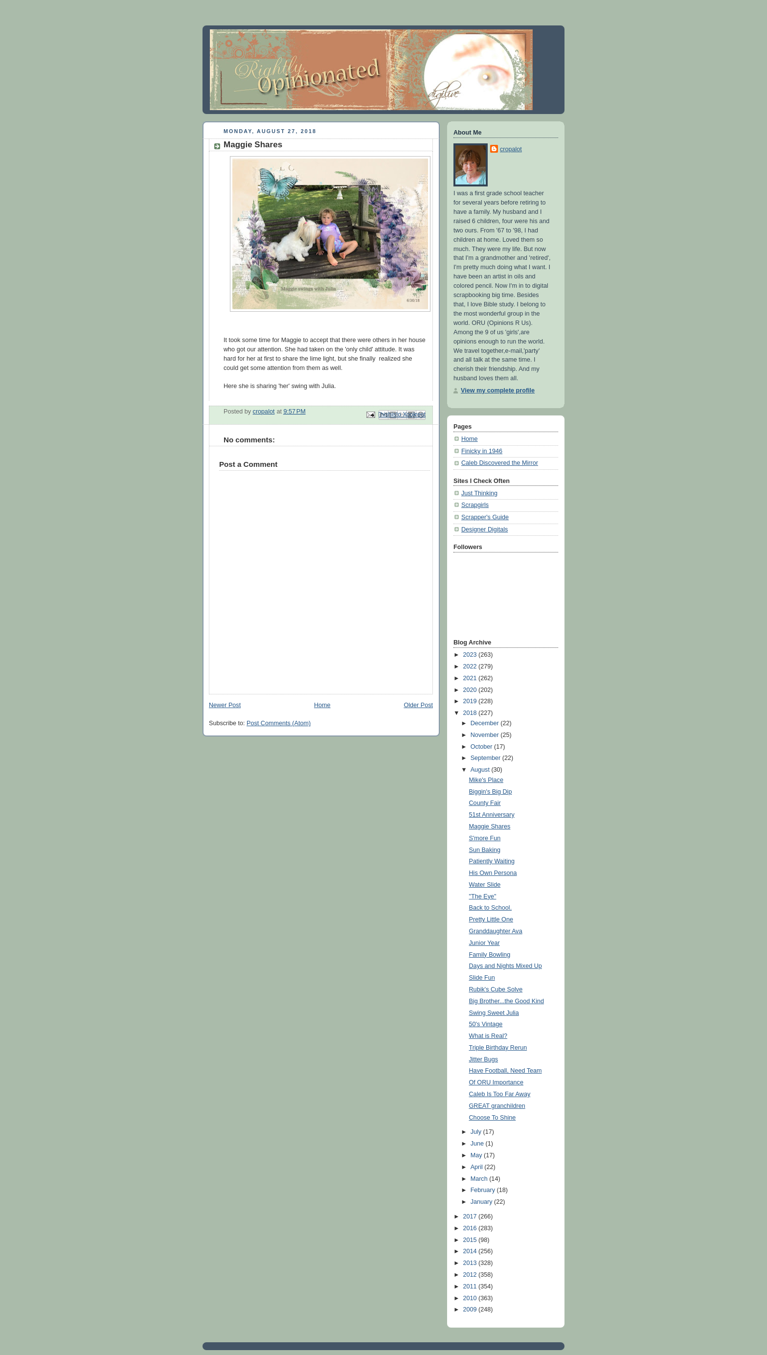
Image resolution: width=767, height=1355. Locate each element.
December (486, 723)
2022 (471, 666)
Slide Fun (482, 977)
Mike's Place (486, 780)
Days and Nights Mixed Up (505, 966)
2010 (471, 1298)
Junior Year (484, 943)
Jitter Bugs (483, 1059)
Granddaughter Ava (495, 931)
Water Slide (485, 884)
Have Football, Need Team (505, 1070)
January (482, 1201)
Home (322, 705)
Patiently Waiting (492, 861)
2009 (471, 1309)
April (478, 1167)
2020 (471, 690)
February (484, 1190)
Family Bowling (490, 954)
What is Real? (488, 1036)
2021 (471, 678)
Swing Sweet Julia (494, 1013)
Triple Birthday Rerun (498, 1047)
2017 (471, 1216)
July (477, 1131)
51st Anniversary (492, 814)
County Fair (485, 803)
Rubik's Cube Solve (496, 989)
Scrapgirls (475, 505)
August (481, 769)
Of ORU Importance (496, 1082)
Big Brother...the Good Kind (506, 1001)
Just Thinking (479, 493)
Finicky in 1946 (481, 451)
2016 (471, 1228)
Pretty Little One (491, 919)
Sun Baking (485, 850)
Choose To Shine (492, 1117)
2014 (471, 1251)
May (477, 1155)
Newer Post (225, 705)
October (482, 746)
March (480, 1178)
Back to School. (490, 907)
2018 (471, 713)
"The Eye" (482, 896)
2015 (471, 1240)
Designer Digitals (484, 529)
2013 (471, 1263)
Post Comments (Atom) (279, 723)
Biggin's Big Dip (490, 791)
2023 (471, 654)
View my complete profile (498, 390)
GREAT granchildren (497, 1105)
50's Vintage (486, 1024)
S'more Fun (485, 838)
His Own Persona (493, 873)
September (486, 758)
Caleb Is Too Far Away (500, 1094)
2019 (471, 701)
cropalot (511, 149)
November (486, 735)
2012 (471, 1274)
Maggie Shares (490, 826)
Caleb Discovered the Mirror (499, 462)
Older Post (418, 705)
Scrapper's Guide (485, 517)
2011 (471, 1286)
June (478, 1143)
